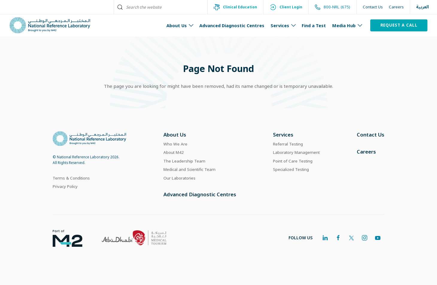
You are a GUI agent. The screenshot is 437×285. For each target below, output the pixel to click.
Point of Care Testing (292, 161)
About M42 (173, 152)
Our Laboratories (179, 178)
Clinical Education (235, 7)
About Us (174, 134)
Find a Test (314, 25)
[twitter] (351, 237)
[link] (62, 238)
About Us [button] (180, 25)
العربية (422, 7)
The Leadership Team (184, 161)
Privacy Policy (65, 186)
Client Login (285, 7)
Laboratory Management (296, 152)
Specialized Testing (291, 169)
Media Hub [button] (347, 25)
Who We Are (175, 144)
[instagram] (364, 237)
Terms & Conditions (71, 178)
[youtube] (377, 237)
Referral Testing (288, 144)
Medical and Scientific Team (189, 169)
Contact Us (373, 7)
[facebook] (338, 237)
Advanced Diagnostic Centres (231, 25)
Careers (396, 7)
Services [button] (283, 25)
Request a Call (399, 25)
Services (283, 134)
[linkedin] (325, 237)
